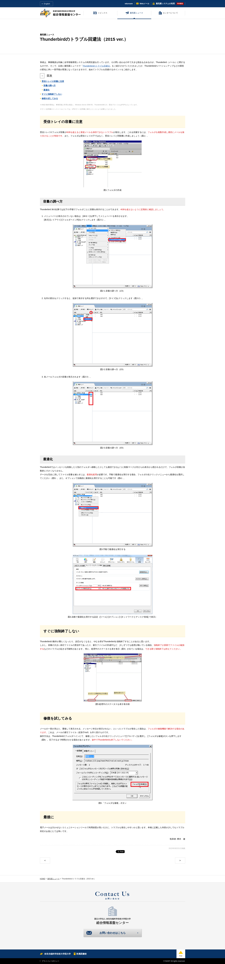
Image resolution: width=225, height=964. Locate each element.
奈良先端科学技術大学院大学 (57, 954)
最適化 (46, 90)
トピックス (102, 13)
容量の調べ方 (49, 85)
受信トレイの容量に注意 (53, 81)
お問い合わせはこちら (112, 932)
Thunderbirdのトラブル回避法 (96, 66)
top (180, 953)
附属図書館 (81, 954)
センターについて (170, 13)
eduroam (129, 3)
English (47, 4)
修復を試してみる (50, 98)
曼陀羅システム (165, 3)
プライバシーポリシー (50, 961)
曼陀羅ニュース (136, 13)
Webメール (144, 3)
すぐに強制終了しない (52, 94)
